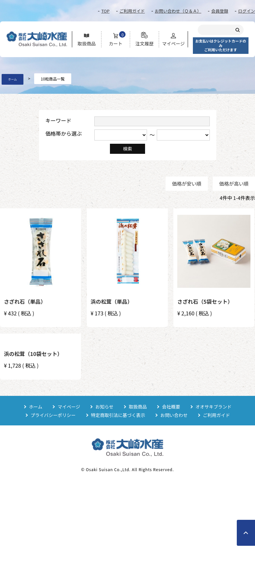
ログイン (246, 11)
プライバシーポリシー (52, 415)
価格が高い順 (233, 183)
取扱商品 (138, 406)
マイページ (68, 406)
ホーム (12, 79)
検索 (127, 148)
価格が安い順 (186, 183)
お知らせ (104, 406)
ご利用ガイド (132, 11)
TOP (105, 11)
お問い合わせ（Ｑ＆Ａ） (178, 11)
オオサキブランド (214, 406)
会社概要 (171, 406)
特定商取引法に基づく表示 (118, 415)
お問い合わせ (174, 415)
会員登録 (219, 11)
